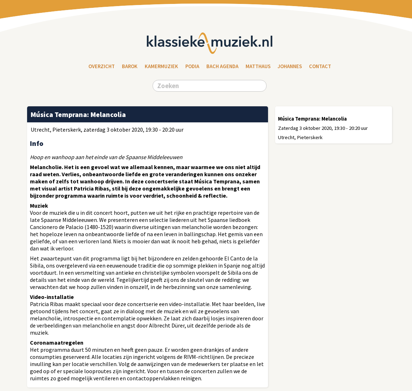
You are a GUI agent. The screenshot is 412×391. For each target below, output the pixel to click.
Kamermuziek (161, 66)
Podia (192, 66)
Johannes (290, 66)
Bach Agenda (222, 66)
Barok (130, 66)
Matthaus (258, 66)
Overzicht (101, 66)
